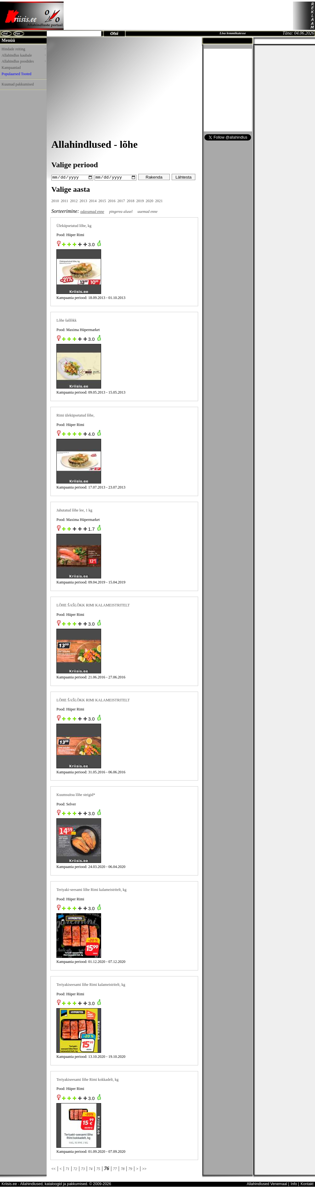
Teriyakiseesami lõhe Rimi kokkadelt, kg (87, 1079)
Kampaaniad (11, 67)
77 (115, 1169)
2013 (83, 200)
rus (17, 33)
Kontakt (307, 1184)
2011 (64, 200)
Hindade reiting (24, 49)
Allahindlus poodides (24, 61)
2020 (149, 200)
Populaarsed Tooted (17, 74)
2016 (112, 200)
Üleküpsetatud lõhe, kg (73, 225)
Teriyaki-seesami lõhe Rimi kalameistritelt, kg (91, 889)
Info (294, 1184)
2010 (55, 200)
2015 (102, 200)
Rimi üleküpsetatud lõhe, (75, 415)
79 (130, 1169)
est (5, 33)
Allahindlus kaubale (24, 55)
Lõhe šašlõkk (66, 320)
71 (67, 1169)
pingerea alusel (121, 211)
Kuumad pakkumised (18, 84)
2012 (74, 200)
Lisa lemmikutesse (233, 33)
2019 (140, 200)
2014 (93, 200)
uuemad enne (148, 211)
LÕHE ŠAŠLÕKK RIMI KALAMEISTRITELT (93, 605)
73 (83, 1169)
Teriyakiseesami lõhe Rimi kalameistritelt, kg (90, 984)
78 (122, 1169)
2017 (121, 200)
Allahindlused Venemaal (267, 1184)
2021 (159, 200)
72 (75, 1169)
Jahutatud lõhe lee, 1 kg (74, 510)
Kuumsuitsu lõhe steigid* (75, 794)
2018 (131, 200)
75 (98, 1169)
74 (91, 1169)
